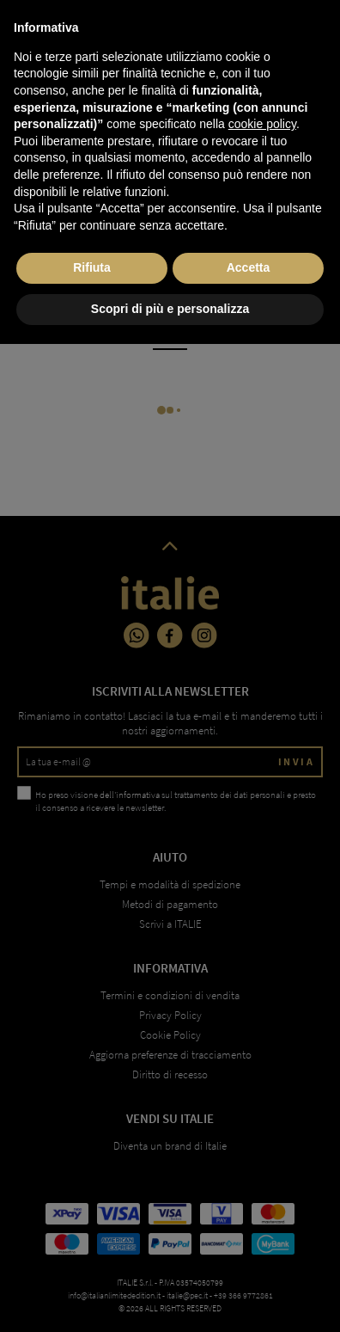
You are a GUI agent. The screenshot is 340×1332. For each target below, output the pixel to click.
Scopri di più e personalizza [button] (170, 1297)
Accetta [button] (248, 1256)
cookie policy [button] (262, 1113)
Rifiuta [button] (92, 1256)
